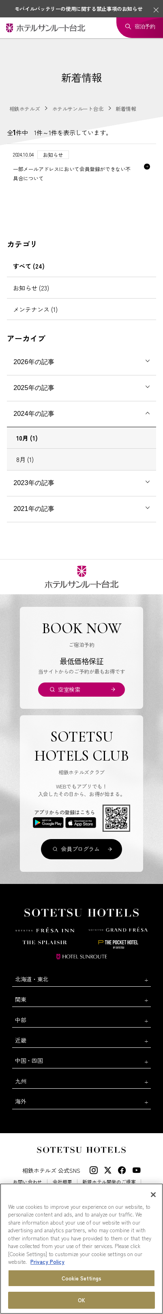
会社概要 (62, 1181)
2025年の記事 (33, 387)
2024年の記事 (33, 413)
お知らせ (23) (31, 287)
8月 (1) (25, 459)
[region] (81, 1248)
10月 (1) (27, 437)
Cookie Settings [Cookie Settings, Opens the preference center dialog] (81, 1278)
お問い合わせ (27, 1181)
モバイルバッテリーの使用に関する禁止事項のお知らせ (78, 9)
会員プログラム (80, 849)
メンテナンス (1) (35, 309)
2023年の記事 (33, 482)
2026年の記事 (33, 361)
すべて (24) (29, 265)
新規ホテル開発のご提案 (109, 1181)
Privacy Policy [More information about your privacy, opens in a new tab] (47, 1261)
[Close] (153, 1195)
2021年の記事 (33, 508)
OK (81, 1300)
